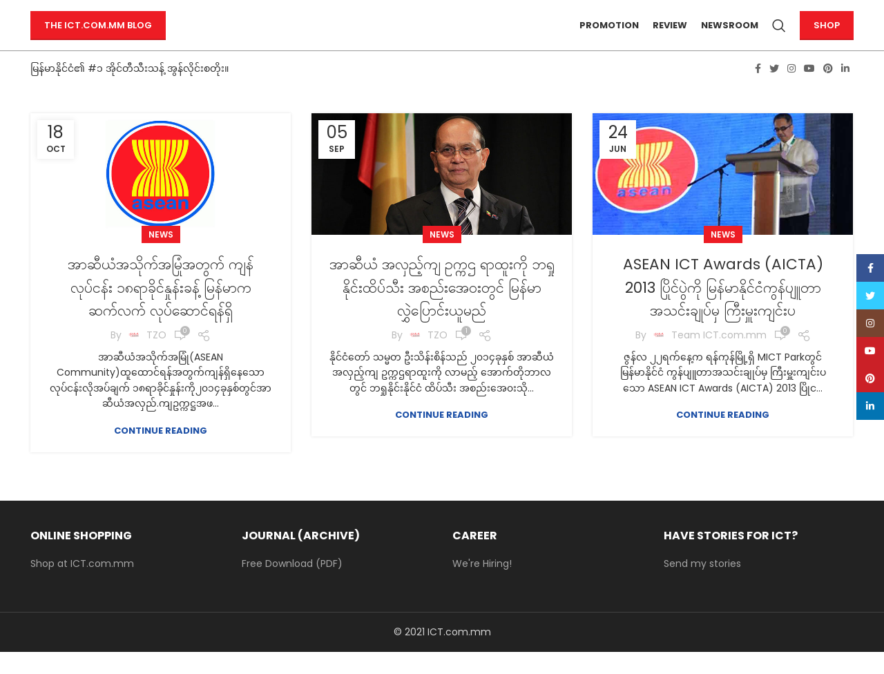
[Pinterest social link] (828, 90)
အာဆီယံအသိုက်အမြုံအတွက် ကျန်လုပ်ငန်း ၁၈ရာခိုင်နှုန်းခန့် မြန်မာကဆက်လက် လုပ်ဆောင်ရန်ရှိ (160, 308)
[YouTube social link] (809, 90)
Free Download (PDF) (292, 586)
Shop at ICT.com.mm (82, 586)
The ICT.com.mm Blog (98, 36)
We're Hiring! (482, 586)
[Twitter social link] (774, 90)
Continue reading (160, 451)
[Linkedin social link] (845, 90)
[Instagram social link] (791, 90)
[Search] (779, 36)
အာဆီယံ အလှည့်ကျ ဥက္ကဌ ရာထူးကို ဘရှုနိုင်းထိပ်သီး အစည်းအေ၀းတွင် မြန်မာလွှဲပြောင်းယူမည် (441, 308)
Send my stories (702, 586)
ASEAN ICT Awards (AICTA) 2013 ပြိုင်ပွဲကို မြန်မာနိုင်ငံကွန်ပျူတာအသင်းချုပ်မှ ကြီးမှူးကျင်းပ (723, 308)
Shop (827, 36)
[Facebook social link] (758, 90)
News (160, 256)
